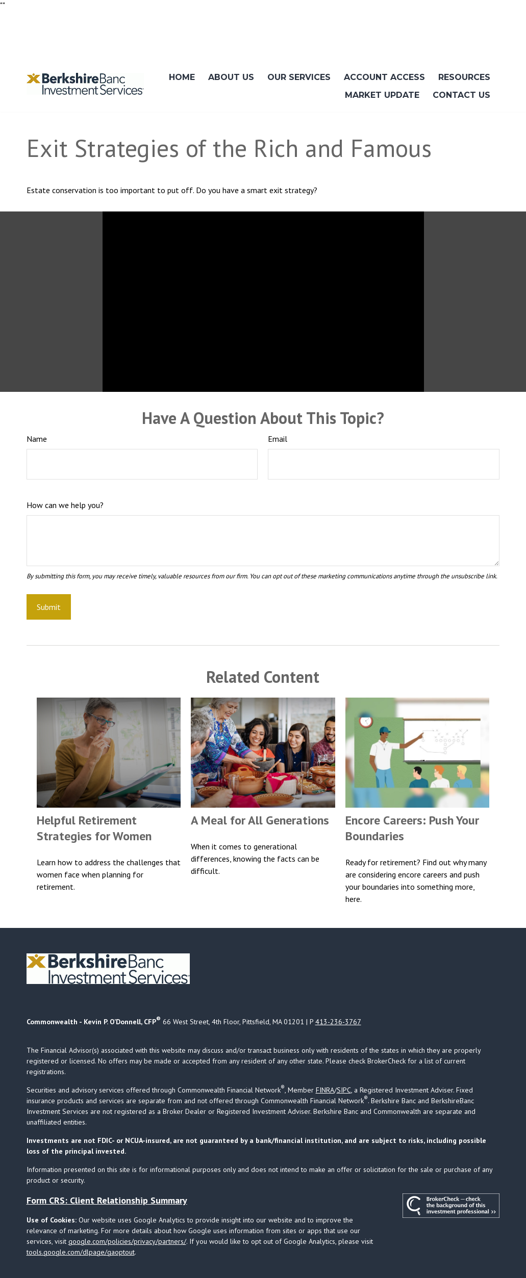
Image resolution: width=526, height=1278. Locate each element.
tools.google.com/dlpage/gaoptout (81, 1221)
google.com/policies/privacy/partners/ (127, 1210)
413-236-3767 (338, 991)
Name (37, 409)
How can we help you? (65, 475)
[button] (182, 47)
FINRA (325, 1059)
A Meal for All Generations (260, 790)
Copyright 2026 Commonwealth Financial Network (189, 1250)
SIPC (344, 1059)
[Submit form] (49, 576)
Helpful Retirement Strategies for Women (94, 798)
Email (277, 409)
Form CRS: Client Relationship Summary (107, 1170)
